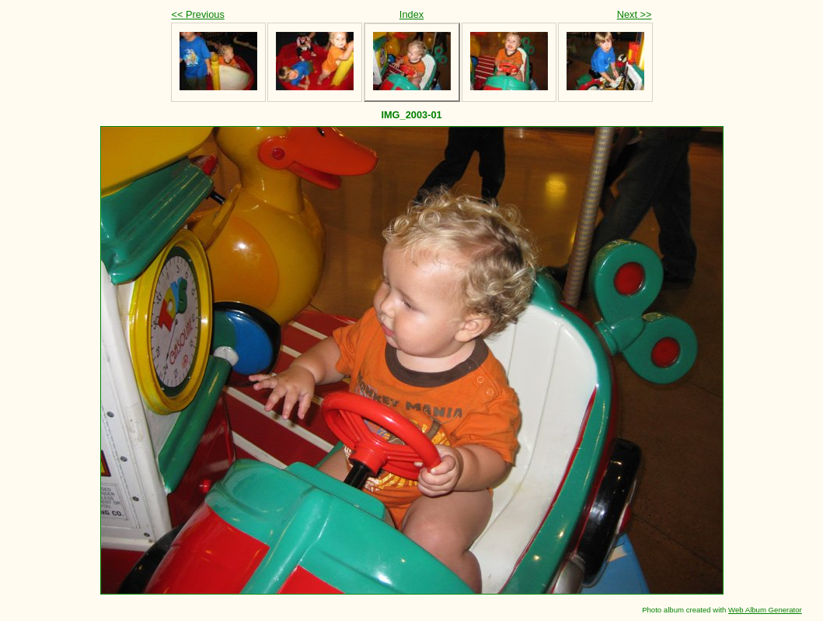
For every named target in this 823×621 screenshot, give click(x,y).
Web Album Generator (765, 609)
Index (411, 14)
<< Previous (198, 14)
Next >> (634, 14)
